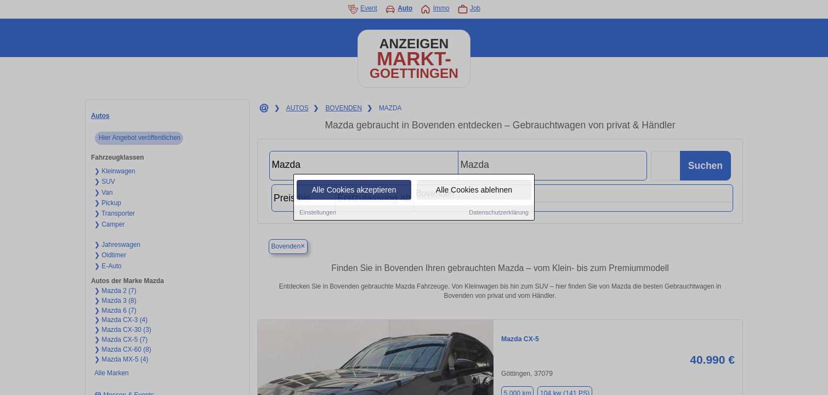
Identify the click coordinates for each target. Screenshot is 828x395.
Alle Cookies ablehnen (474, 190)
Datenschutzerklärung (499, 213)
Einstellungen (317, 213)
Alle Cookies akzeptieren (353, 190)
